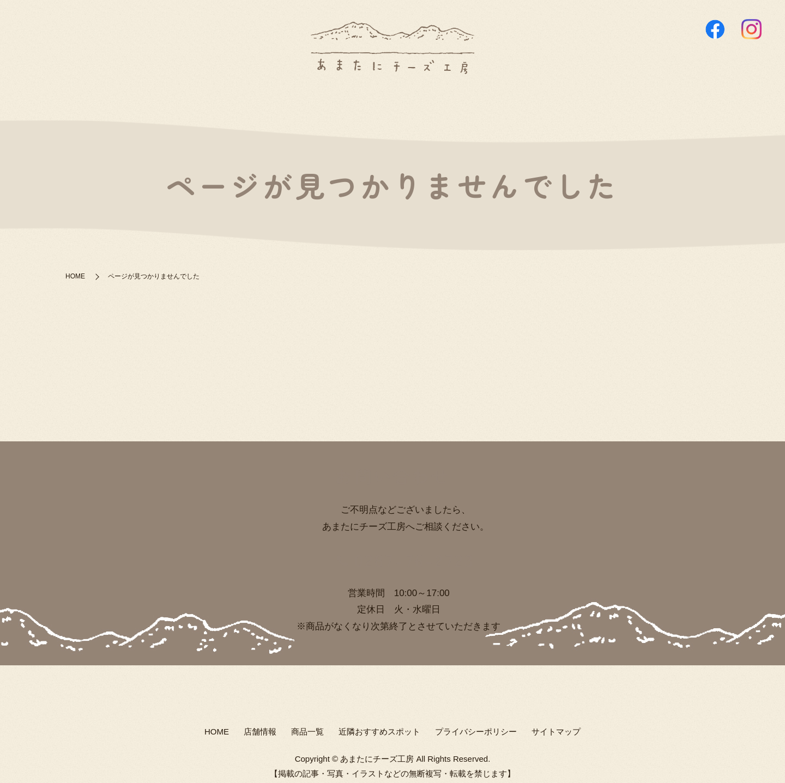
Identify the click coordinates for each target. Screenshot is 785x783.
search (519, 96)
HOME (278, 94)
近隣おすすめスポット (456, 94)
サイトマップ (556, 725)
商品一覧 (375, 94)
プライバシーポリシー (476, 725)
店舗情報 (324, 94)
